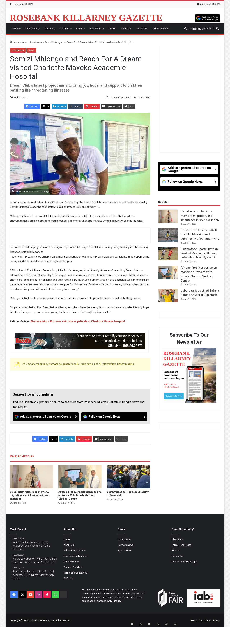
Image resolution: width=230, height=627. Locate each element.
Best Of (112, 28)
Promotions (95, 28)
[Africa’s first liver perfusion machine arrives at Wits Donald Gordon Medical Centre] (80, 476)
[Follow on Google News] (114, 416)
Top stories (205, 620)
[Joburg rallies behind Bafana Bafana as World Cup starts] (168, 295)
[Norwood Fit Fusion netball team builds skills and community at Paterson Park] (168, 235)
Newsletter (177, 556)
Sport (79, 28)
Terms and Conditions (75, 572)
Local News (124, 539)
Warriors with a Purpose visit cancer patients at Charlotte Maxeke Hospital (77, 321)
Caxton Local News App (184, 561)
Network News (125, 544)
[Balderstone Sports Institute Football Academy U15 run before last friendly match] (168, 254)
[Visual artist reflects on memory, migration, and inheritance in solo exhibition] (31, 476)
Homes (175, 550)
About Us (126, 28)
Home (14, 42)
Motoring (64, 28)
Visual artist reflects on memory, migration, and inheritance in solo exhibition (30, 495)
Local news (36, 42)
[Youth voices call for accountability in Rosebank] (128, 476)
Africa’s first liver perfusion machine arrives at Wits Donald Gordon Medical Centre (80, 495)
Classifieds (31, 28)
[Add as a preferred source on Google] (207, 18)
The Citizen (141, 28)
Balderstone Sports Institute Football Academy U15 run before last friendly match (200, 253)
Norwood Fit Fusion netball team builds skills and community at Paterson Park (200, 234)
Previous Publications (75, 556)
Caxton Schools (160, 28)
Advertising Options (74, 550)
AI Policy (68, 578)
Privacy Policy (71, 561)
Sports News (125, 550)
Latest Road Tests (181, 544)
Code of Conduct (73, 567)
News (15, 28)
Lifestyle (48, 28)
